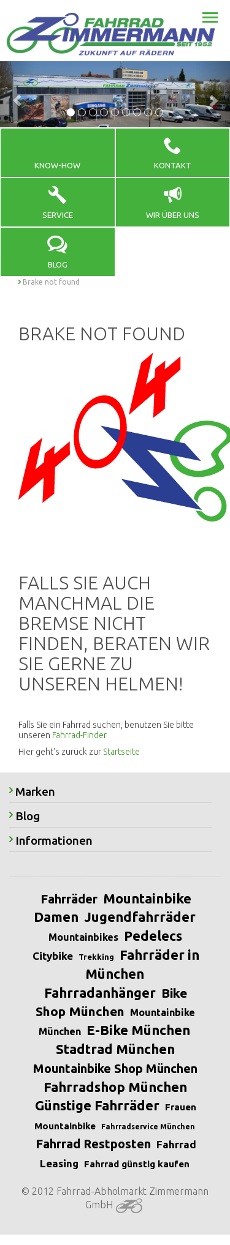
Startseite (121, 752)
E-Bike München (138, 1030)
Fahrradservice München (148, 1127)
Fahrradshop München (115, 1086)
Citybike (53, 956)
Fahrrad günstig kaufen (137, 1164)
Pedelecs (153, 935)
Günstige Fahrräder (97, 1105)
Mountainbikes (83, 937)
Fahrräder (69, 899)
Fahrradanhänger (100, 992)
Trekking (96, 956)
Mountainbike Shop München (115, 1068)
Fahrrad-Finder (79, 735)
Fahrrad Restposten (93, 1144)
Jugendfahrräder (140, 916)
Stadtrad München (115, 1048)
